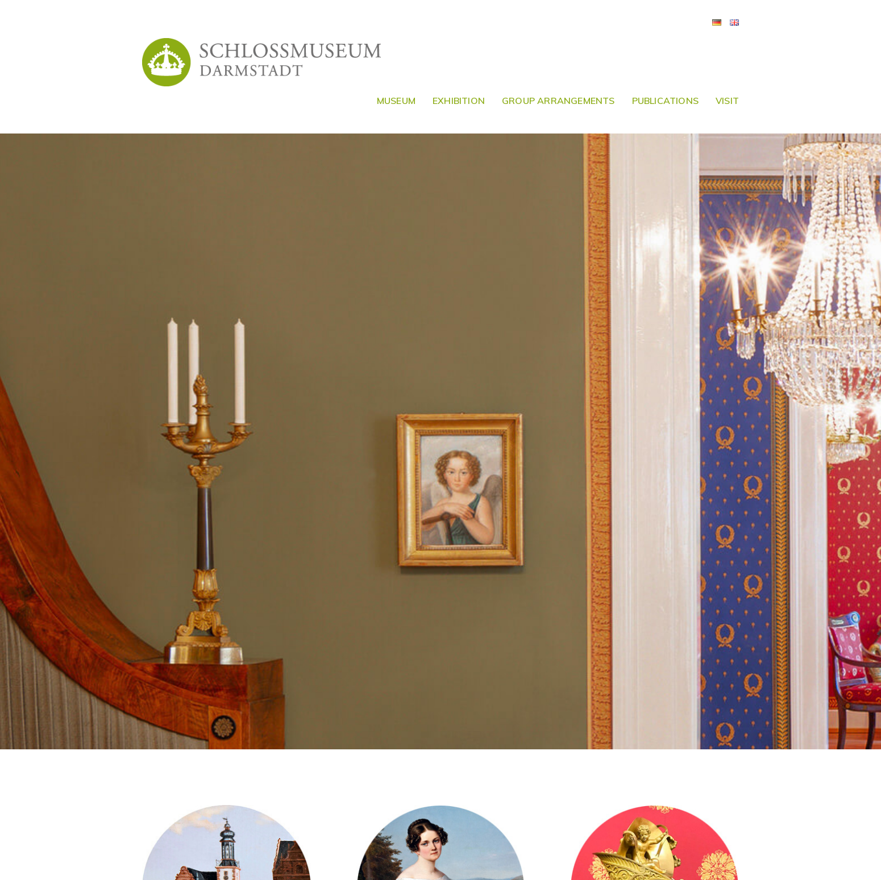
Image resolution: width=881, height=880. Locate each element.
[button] (857, 15)
